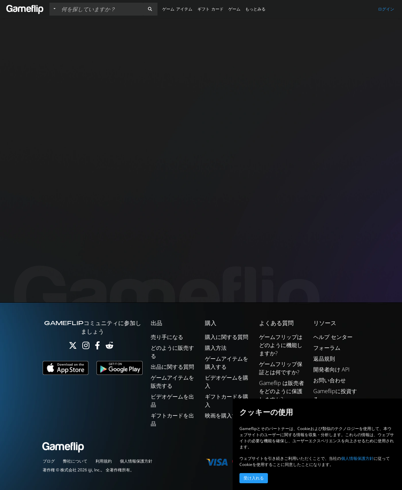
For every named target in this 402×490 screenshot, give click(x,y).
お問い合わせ (329, 380)
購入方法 (216, 347)
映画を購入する (224, 415)
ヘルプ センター (333, 337)
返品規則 (324, 358)
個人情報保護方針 (136, 461)
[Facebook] (97, 347)
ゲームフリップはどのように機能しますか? (280, 345)
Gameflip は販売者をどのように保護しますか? (281, 391)
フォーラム (326, 347)
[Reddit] (109, 347)
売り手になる (167, 337)
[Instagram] (85, 347)
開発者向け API (331, 369)
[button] (150, 9)
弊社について (75, 461)
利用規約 (104, 461)
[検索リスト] (100, 9)
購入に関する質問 (226, 337)
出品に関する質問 (172, 366)
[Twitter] (73, 347)
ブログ (49, 461)
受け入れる (254, 478)
